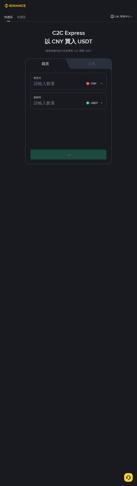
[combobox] (94, 83)
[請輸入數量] (59, 84)
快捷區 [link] (8, 17)
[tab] (8, 17)
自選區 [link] (21, 17)
